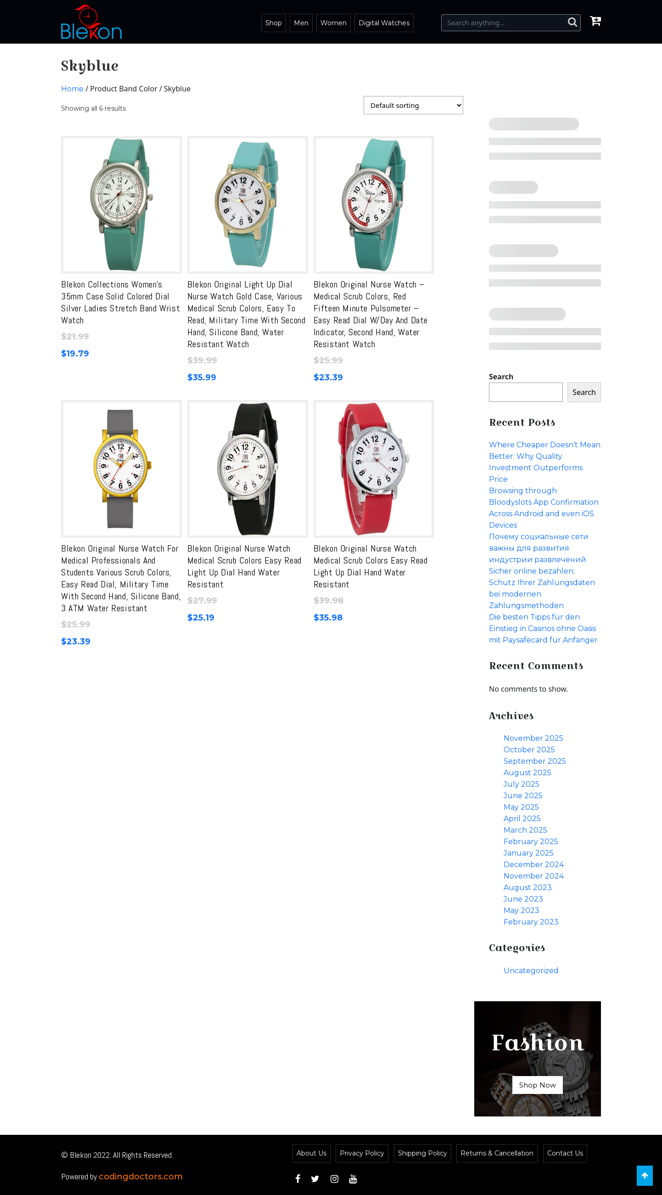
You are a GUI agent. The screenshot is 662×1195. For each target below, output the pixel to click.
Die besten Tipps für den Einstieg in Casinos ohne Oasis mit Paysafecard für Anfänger (543, 628)
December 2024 (534, 864)
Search (501, 377)
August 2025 (527, 772)
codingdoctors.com (141, 1177)
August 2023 (528, 887)
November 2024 (534, 876)
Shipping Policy (422, 1153)
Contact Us (565, 1153)
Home (72, 89)
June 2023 (523, 899)
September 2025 (535, 761)
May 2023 (521, 910)
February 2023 (531, 922)
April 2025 (522, 818)
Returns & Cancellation (496, 1153)
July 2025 (521, 784)
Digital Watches (384, 23)
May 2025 (521, 807)
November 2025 (533, 738)
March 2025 (525, 830)
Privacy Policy (362, 1153)
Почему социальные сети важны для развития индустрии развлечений (539, 548)
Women (333, 23)
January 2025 (529, 853)
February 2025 (531, 841)
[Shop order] (413, 105)
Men (301, 23)
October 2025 (529, 749)
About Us (311, 1153)
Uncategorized (531, 970)
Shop (273, 23)
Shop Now (537, 1085)
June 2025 (523, 795)
